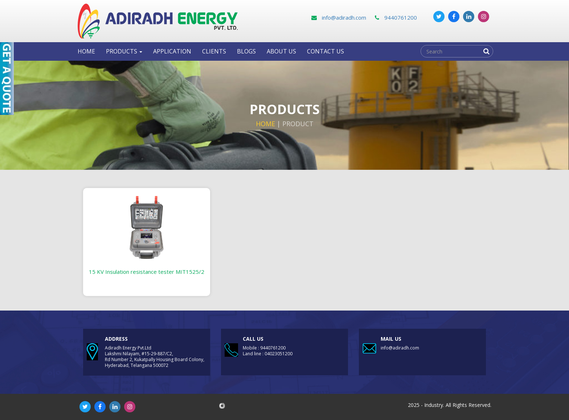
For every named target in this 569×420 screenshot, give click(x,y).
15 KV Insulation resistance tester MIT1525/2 (146, 271)
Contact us (325, 51)
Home (86, 51)
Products (124, 51)
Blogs (246, 51)
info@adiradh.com (338, 17)
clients (214, 51)
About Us (281, 51)
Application (172, 51)
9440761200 (396, 17)
